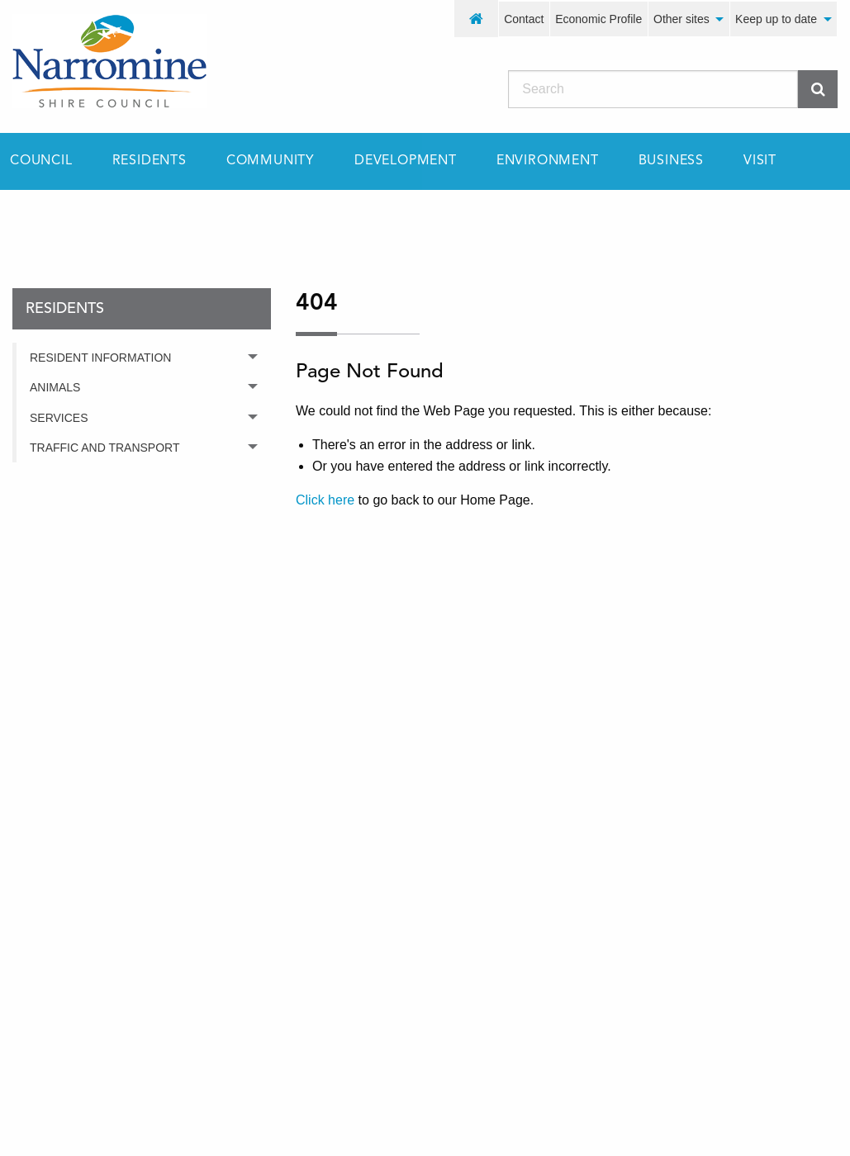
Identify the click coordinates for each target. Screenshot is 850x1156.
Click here (325, 500)
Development (405, 161)
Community (270, 161)
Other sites (681, 19)
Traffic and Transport (105, 447)
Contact (524, 19)
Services (59, 417)
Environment (547, 161)
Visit (759, 161)
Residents (149, 161)
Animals (55, 387)
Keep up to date (776, 19)
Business (671, 161)
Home (28, 218)
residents (119, 218)
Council (41, 161)
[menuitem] (476, 18)
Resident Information (100, 357)
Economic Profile (598, 19)
